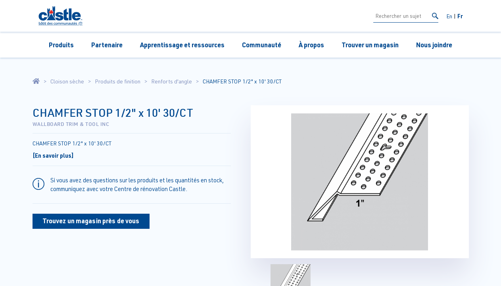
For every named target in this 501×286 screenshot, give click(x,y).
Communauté (261, 45)
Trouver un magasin (370, 45)
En (449, 16)
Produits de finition (117, 81)
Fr (460, 15)
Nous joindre (434, 45)
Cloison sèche (67, 81)
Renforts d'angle (171, 81)
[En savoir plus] (53, 155)
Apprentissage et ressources (182, 45)
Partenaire (107, 45)
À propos (311, 45)
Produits (61, 45)
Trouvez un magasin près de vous (91, 220)
